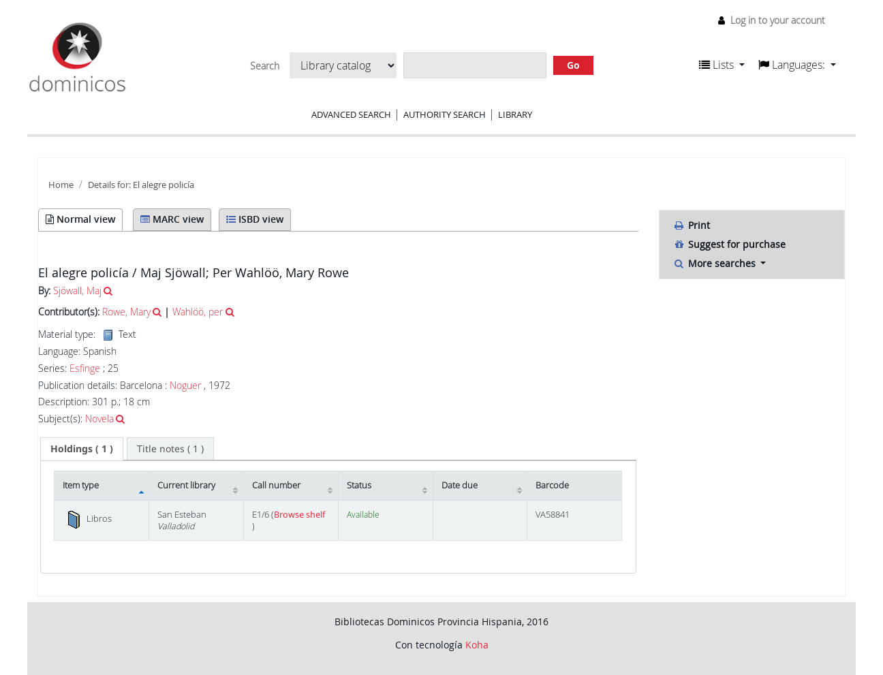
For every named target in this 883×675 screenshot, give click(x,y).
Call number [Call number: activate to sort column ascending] (276, 485)
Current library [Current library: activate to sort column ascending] (186, 485)
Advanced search (351, 114)
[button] (722, 64)
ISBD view (254, 219)
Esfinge (84, 368)
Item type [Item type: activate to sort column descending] (81, 485)
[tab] (81, 448)
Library (515, 114)
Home (61, 185)
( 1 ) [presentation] (81, 448)
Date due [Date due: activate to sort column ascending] (460, 485)
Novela (99, 418)
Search (264, 66)
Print (691, 225)
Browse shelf (299, 514)
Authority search (444, 114)
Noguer (185, 385)
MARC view (172, 219)
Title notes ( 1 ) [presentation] (170, 448)
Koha (477, 644)
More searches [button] (715, 263)
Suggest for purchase (729, 244)
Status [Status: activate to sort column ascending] (359, 485)
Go (573, 65)
